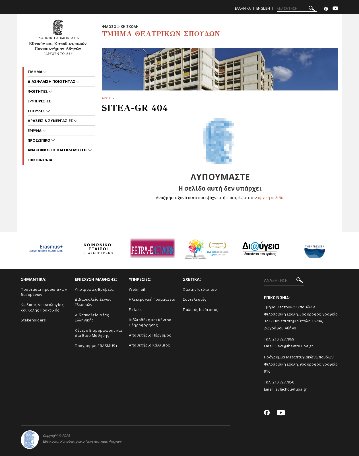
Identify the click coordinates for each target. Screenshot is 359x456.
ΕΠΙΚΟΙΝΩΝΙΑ (40, 159)
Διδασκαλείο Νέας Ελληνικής (92, 317)
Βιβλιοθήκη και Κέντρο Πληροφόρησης (150, 322)
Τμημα (35, 71)
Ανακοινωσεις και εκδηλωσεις (58, 149)
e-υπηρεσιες (39, 101)
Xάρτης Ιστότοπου (200, 289)
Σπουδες (37, 111)
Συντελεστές (194, 299)
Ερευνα (35, 130)
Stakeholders (33, 320)
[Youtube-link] (335, 9)
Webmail (137, 289)
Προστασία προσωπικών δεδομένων (44, 292)
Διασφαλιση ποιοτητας (52, 81)
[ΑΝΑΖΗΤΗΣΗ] (297, 8)
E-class (135, 309)
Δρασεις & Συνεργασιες (51, 120)
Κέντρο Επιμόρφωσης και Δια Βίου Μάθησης (98, 333)
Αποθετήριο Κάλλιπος (149, 345)
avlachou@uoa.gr (291, 389)
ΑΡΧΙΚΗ (107, 98)
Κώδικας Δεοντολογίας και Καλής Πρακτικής (42, 307)
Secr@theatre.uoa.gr (294, 345)
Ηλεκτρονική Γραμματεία (152, 299)
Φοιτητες (38, 91)
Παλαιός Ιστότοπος (200, 309)
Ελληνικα (243, 8)
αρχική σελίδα (271, 197)
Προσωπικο (39, 140)
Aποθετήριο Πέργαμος (150, 335)
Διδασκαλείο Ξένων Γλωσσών (93, 302)
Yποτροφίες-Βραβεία (94, 289)
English (263, 8)
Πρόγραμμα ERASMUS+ (96, 345)
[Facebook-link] (326, 9)
